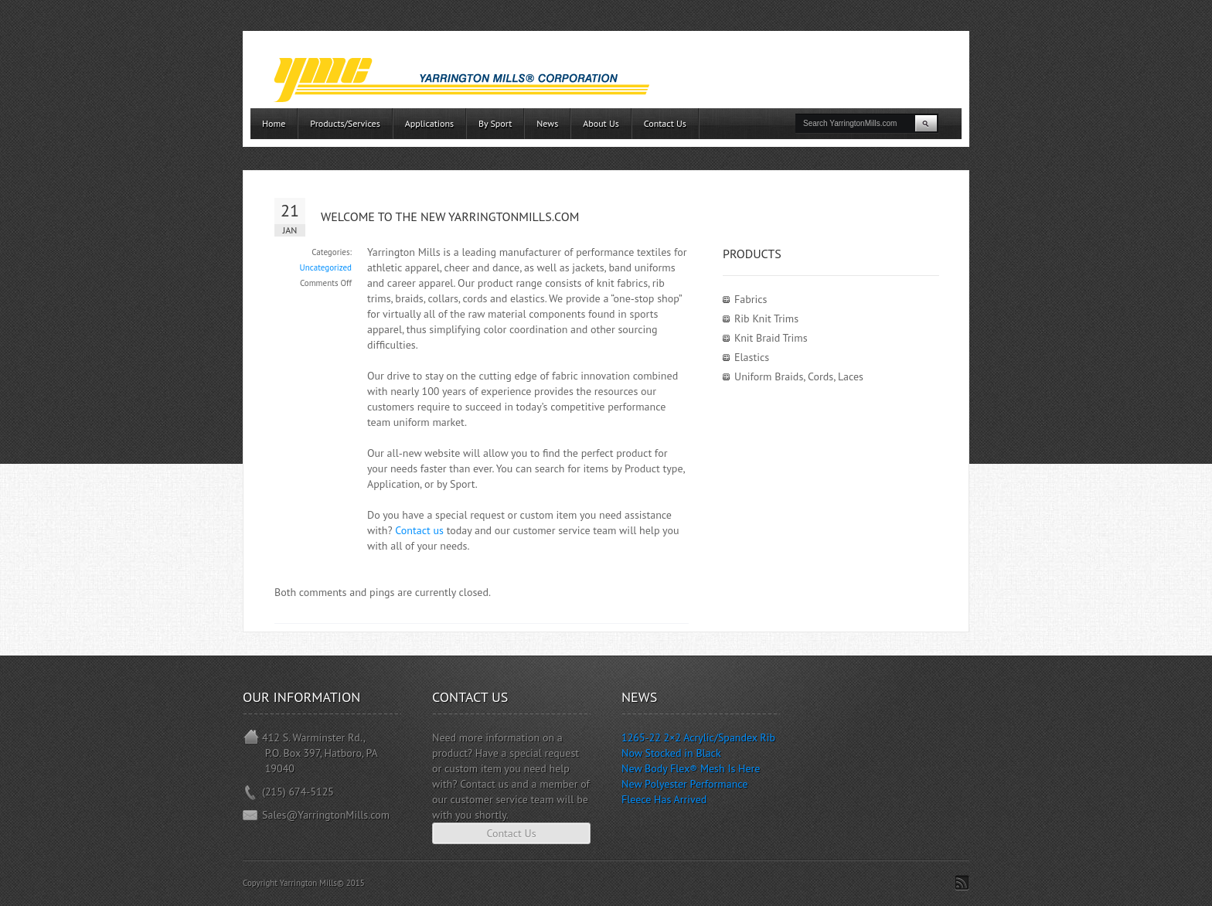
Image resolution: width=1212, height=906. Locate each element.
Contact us (419, 530)
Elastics (751, 357)
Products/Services (345, 123)
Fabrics (750, 299)
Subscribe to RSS (962, 883)
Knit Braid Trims (771, 338)
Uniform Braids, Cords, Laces (798, 376)
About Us (601, 123)
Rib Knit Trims (766, 318)
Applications (429, 123)
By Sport (495, 123)
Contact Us (665, 123)
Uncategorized (326, 267)
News (547, 123)
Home (273, 123)
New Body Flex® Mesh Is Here (690, 768)
